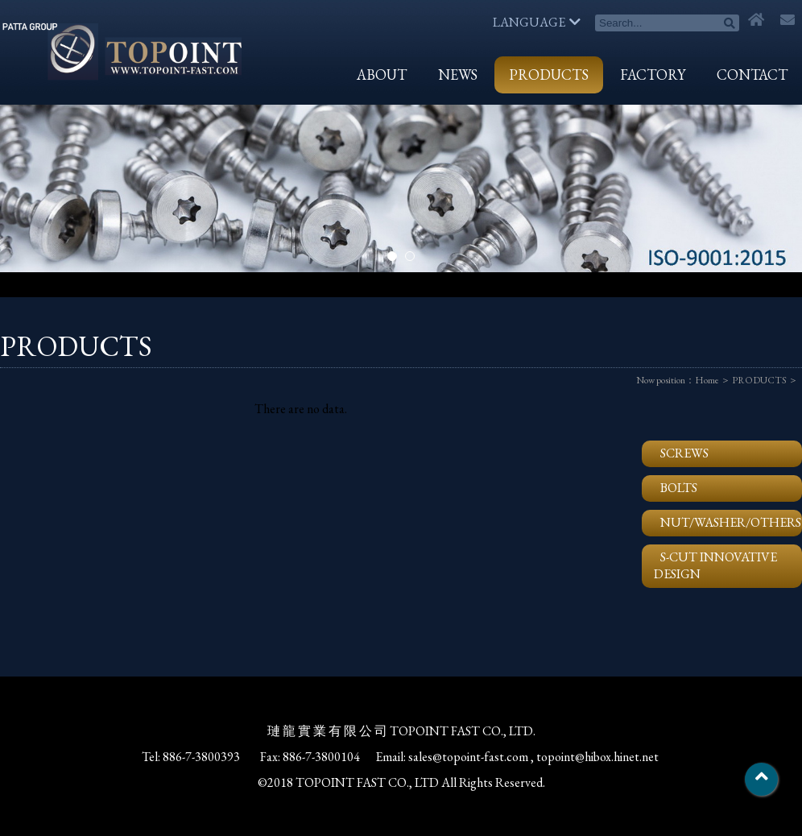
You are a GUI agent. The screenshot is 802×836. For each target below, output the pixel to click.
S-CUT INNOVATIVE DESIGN (715, 565)
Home (707, 380)
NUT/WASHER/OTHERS (730, 522)
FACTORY (652, 74)
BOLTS (678, 487)
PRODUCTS (549, 74)
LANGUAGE (537, 22)
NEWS (457, 74)
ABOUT (382, 74)
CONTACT (752, 74)
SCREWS (684, 453)
